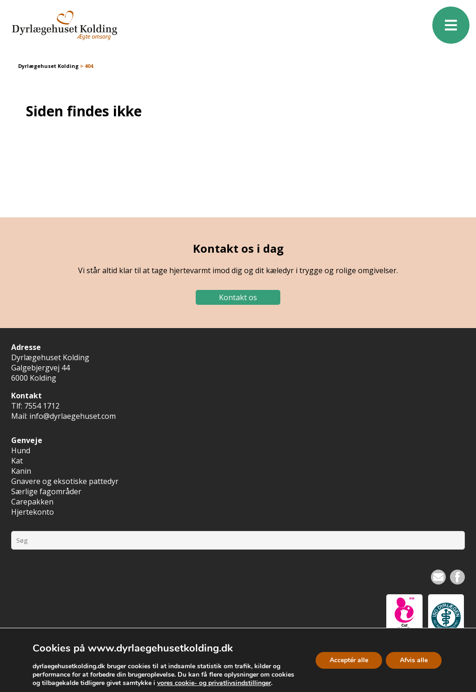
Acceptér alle (349, 659)
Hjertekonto (32, 512)
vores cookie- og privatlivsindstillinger (214, 683)
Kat (17, 461)
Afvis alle (414, 659)
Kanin (21, 471)
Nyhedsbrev (438, 577)
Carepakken (32, 502)
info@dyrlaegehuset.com (72, 416)
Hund (20, 450)
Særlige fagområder (46, 491)
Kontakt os (238, 297)
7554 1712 (42, 406)
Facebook (457, 577)
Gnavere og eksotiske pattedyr (65, 481)
